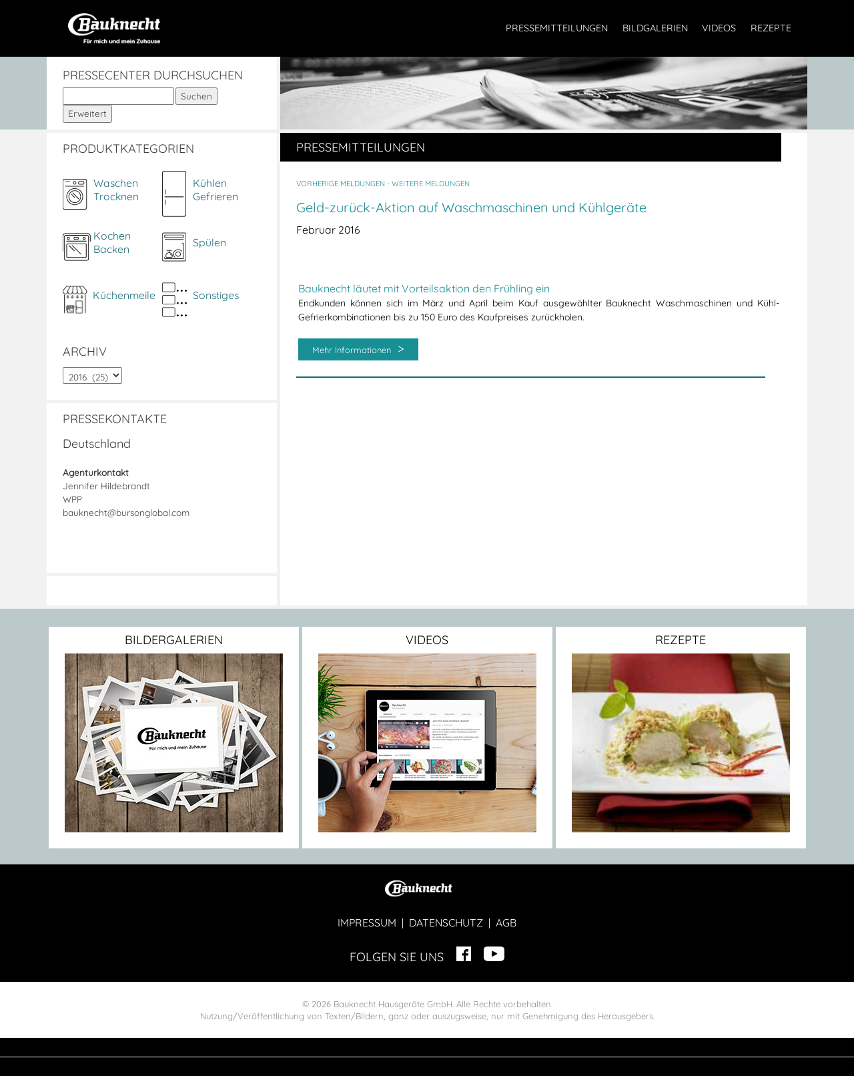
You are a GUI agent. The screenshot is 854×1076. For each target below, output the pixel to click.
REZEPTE (771, 28)
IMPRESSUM (367, 922)
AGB (506, 922)
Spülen (209, 242)
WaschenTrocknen (116, 189)
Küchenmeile (124, 295)
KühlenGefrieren (215, 189)
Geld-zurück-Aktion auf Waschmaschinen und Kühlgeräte (471, 207)
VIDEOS (719, 28)
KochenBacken (112, 242)
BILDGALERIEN (655, 28)
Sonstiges (216, 295)
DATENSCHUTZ (446, 922)
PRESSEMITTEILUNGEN (557, 28)
